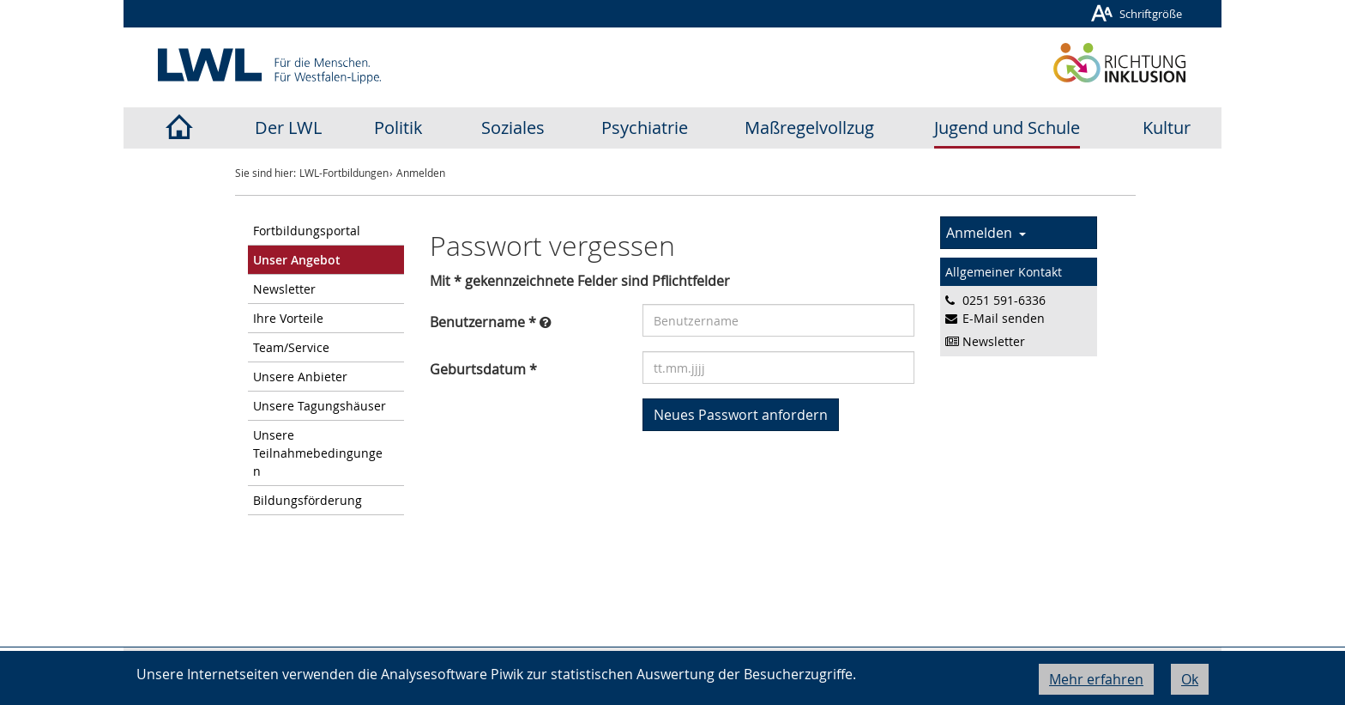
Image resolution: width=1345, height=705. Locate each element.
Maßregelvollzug (809, 127)
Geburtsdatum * (483, 369)
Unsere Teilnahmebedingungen (318, 453)
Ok (1189, 679)
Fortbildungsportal (306, 230)
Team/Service (291, 347)
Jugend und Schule (1007, 127)
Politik (398, 127)
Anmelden (986, 232)
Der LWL (288, 127)
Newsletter (284, 289)
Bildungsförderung (307, 500)
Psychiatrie (644, 127)
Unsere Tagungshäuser (319, 406)
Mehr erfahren (1096, 679)
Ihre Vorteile (288, 318)
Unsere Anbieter (300, 376)
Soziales (513, 127)
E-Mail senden (1003, 318)
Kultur (1167, 127)
